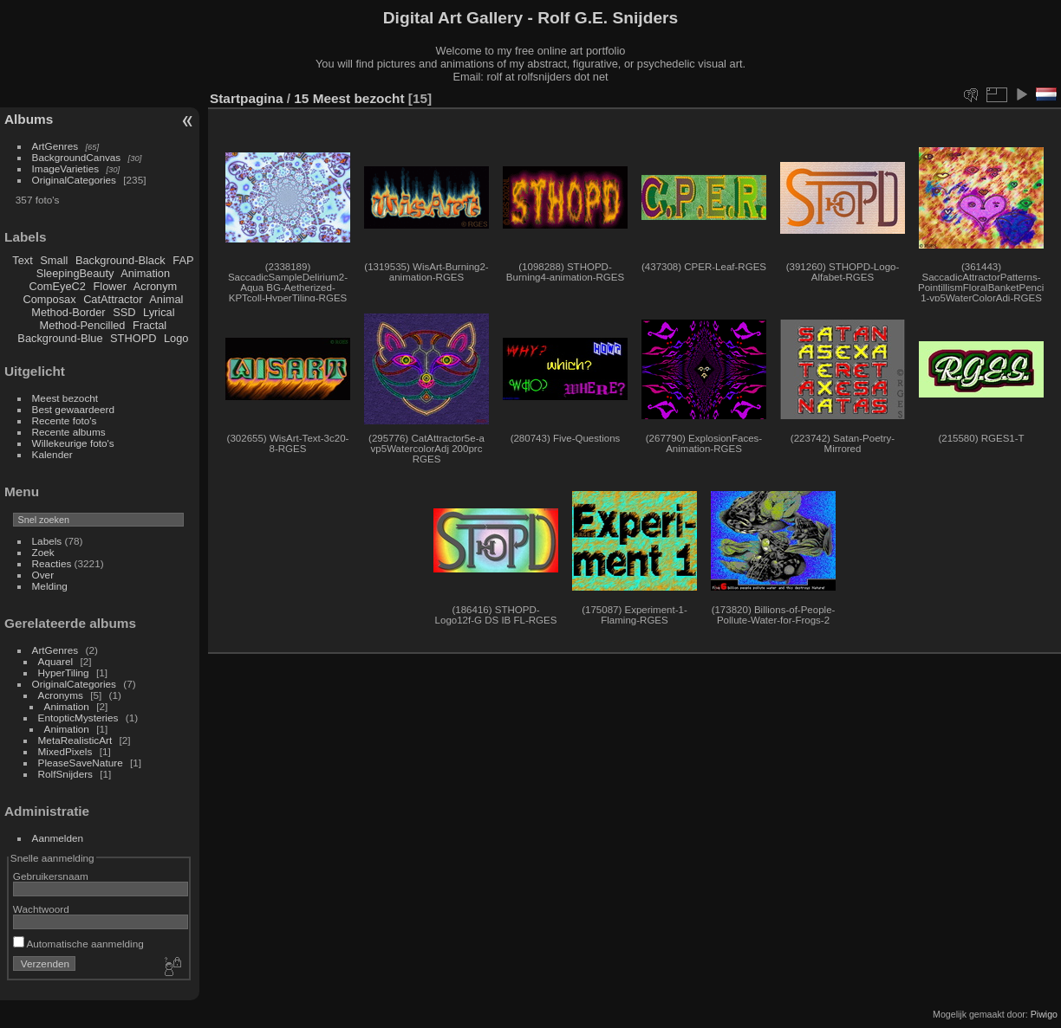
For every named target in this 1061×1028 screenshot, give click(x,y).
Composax (49, 299)
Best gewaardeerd (73, 409)
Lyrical (159, 312)
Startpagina (246, 98)
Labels (47, 540)
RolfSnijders (65, 773)
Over (43, 574)
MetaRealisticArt (75, 740)
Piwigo (1044, 1014)
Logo (176, 338)
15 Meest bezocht (349, 98)
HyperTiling (63, 672)
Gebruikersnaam (50, 876)
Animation (145, 273)
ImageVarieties (66, 168)
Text (22, 260)
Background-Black (120, 260)
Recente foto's (64, 420)
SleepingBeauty (75, 273)
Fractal (149, 325)
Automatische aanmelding (78, 943)
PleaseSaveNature (80, 762)
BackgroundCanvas (76, 157)
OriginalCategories (74, 179)
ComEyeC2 (57, 286)
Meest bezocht (65, 398)
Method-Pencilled (83, 325)
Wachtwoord (41, 909)
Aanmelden (58, 838)
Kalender (52, 454)
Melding (50, 586)
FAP (182, 260)
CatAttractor (112, 299)
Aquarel (56, 661)
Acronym (155, 286)
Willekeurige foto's (73, 443)
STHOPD (133, 338)
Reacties (52, 563)
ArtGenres (55, 146)
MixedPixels (65, 751)
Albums (28, 119)
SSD (124, 312)
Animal (166, 299)
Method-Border (68, 312)
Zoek (43, 552)
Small (54, 260)
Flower (110, 286)
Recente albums (69, 431)
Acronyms (60, 695)
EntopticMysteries (78, 717)
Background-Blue (59, 338)
